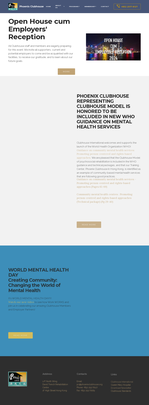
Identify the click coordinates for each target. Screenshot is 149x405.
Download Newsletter (121, 394)
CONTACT (105, 6)
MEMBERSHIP (89, 6)
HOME (48, 6)
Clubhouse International (122, 388)
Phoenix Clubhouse (31, 6)
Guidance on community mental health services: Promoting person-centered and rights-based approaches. (106, 164)
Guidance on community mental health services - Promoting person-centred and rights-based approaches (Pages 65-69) (106, 183)
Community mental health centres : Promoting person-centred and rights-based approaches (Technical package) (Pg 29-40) (104, 198)
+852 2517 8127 (127, 6)
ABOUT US (58, 6)
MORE (66, 71)
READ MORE (89, 226)
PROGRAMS (73, 6)
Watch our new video (21, 306)
